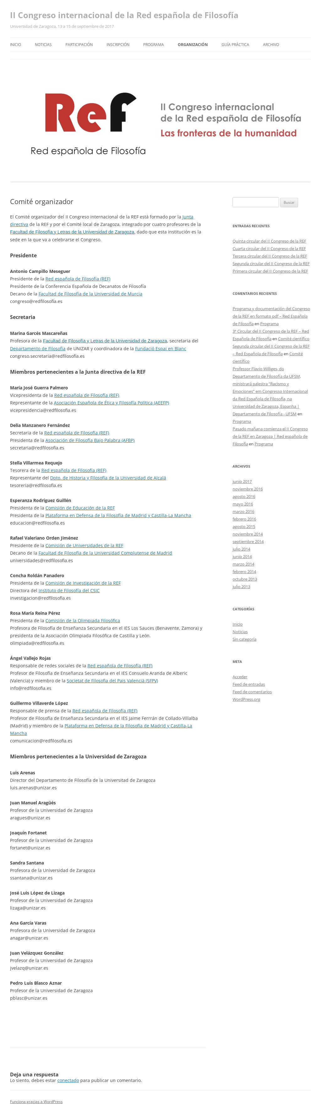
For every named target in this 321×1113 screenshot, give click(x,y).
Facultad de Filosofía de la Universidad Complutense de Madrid (105, 553)
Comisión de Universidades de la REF (84, 545)
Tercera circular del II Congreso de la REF (270, 256)
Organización (193, 44)
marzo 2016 (243, 511)
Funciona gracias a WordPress (36, 1101)
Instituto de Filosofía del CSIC (69, 590)
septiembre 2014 (248, 541)
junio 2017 (242, 481)
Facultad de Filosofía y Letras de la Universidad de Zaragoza (72, 231)
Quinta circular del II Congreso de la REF (269, 241)
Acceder (240, 677)
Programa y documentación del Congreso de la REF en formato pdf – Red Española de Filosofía (271, 316)
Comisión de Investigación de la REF (83, 583)
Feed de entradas (249, 684)
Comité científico (293, 338)
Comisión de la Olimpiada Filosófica (82, 620)
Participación (79, 44)
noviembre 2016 (248, 489)
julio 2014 (241, 549)
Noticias (43, 44)
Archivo (271, 44)
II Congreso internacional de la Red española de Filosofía (124, 15)
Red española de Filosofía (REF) (77, 279)
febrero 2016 (244, 519)
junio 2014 (242, 556)
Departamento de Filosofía (38, 348)
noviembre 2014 (248, 534)
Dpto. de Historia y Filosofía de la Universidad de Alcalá (108, 478)
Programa (153, 44)
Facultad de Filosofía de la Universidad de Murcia (90, 294)
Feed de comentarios (252, 692)
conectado (68, 1080)
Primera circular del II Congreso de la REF (270, 271)
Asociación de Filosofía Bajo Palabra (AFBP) (89, 440)
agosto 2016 (244, 496)
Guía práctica (235, 44)
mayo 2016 (243, 504)
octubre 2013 (245, 579)
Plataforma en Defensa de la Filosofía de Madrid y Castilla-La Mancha (118, 515)
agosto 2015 (244, 526)
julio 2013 (241, 586)
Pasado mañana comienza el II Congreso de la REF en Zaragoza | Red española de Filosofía (270, 436)
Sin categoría (244, 639)
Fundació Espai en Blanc (160, 348)
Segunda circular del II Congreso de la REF (271, 263)
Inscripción (118, 44)
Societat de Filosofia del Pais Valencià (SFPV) (112, 681)
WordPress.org (246, 699)
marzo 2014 (243, 564)
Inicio (15, 44)
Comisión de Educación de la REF (80, 508)
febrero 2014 (244, 571)
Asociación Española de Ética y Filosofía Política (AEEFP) (111, 403)
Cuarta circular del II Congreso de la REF (269, 248)
